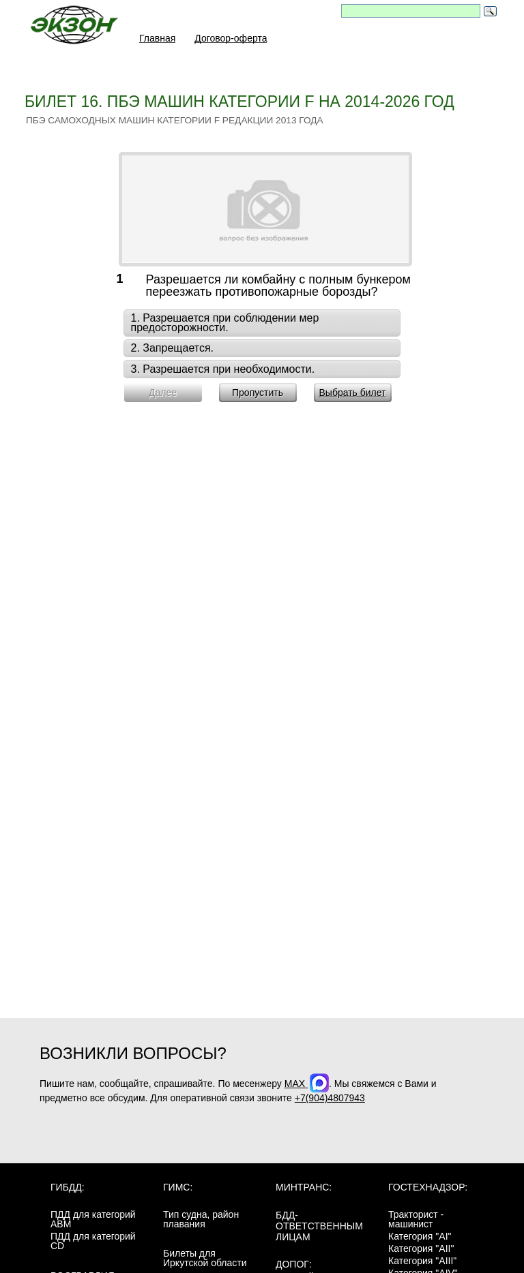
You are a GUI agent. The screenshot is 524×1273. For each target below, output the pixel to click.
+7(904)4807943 (330, 1097)
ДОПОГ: (294, 1264)
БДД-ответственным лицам (319, 1226)
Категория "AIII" (422, 1260)
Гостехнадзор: (427, 1187)
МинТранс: (304, 1187)
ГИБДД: (67, 1187)
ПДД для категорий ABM (93, 1219)
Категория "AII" (421, 1248)
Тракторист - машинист (415, 1219)
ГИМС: (177, 1187)
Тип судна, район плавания (201, 1219)
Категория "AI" (420, 1236)
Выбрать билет (352, 392)
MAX (307, 1083)
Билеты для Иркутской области (205, 1258)
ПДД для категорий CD (93, 1241)
